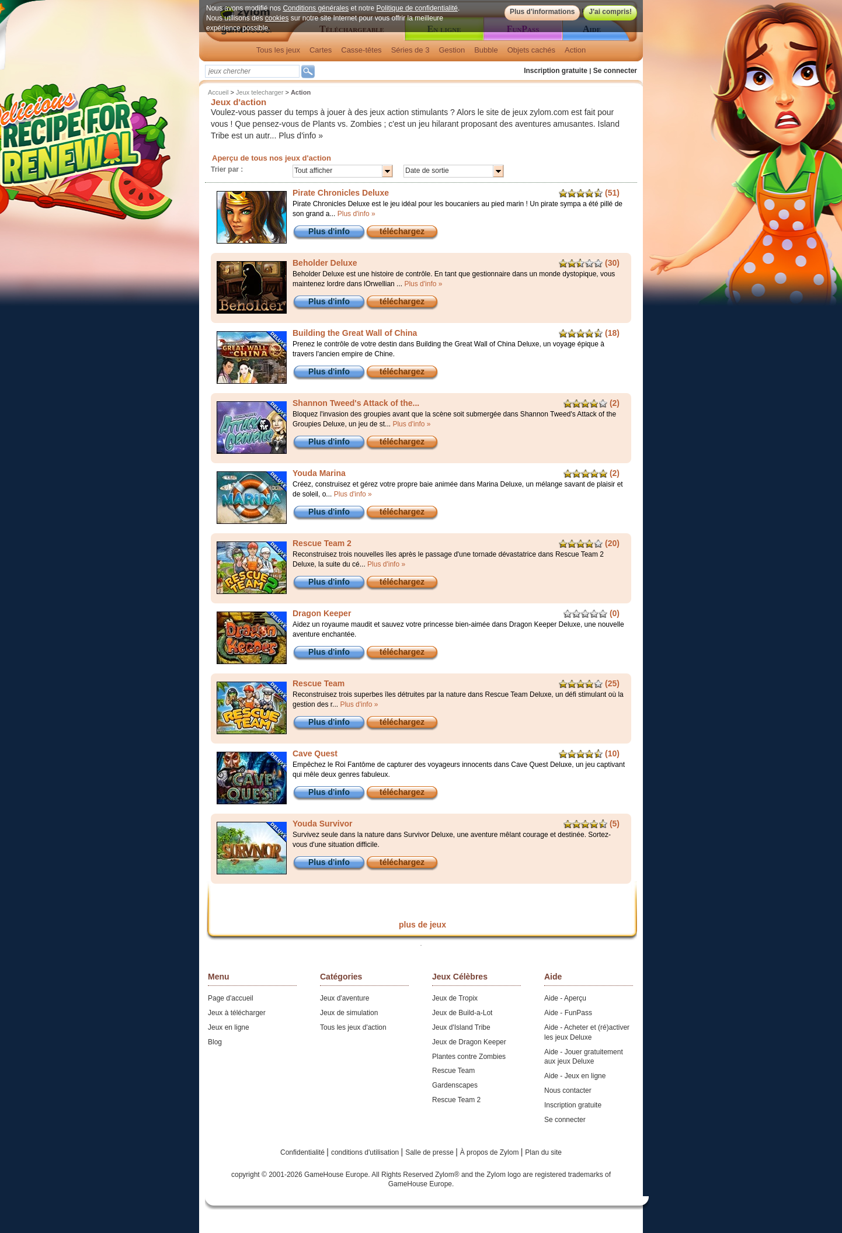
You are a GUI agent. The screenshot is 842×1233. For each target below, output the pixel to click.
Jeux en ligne (228, 1027)
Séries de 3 (410, 50)
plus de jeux (422, 924)
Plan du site (543, 1152)
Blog (215, 1042)
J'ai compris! (610, 12)
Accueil (218, 92)
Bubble (485, 50)
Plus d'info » (301, 135)
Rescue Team (453, 1071)
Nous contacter (568, 1090)
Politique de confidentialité (417, 8)
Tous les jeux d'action (353, 1027)
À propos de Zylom (490, 1152)
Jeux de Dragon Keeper (469, 1042)
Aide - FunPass (568, 1013)
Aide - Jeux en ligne (575, 1076)
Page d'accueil (230, 998)
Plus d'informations (542, 12)
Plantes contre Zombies (469, 1057)
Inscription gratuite (555, 71)
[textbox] (252, 71)
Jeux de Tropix (455, 998)
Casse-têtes (361, 50)
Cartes (320, 50)
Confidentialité (303, 1152)
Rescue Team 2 (456, 1100)
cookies (277, 18)
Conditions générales (316, 8)
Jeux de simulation (349, 1013)
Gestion (452, 50)
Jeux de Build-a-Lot (462, 1013)
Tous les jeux (278, 50)
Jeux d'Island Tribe (461, 1027)
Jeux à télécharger (237, 1013)
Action (575, 50)
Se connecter (615, 71)
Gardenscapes (455, 1085)
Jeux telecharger (259, 92)
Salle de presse (430, 1152)
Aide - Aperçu (565, 998)
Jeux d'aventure (344, 998)
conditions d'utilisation (366, 1152)
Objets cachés (531, 50)
